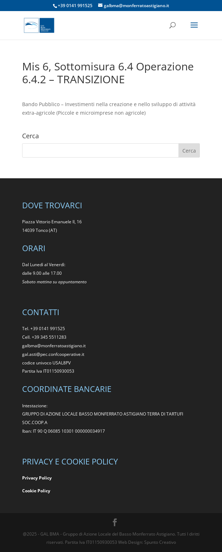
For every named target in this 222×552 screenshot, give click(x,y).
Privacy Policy (37, 478)
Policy (43, 491)
